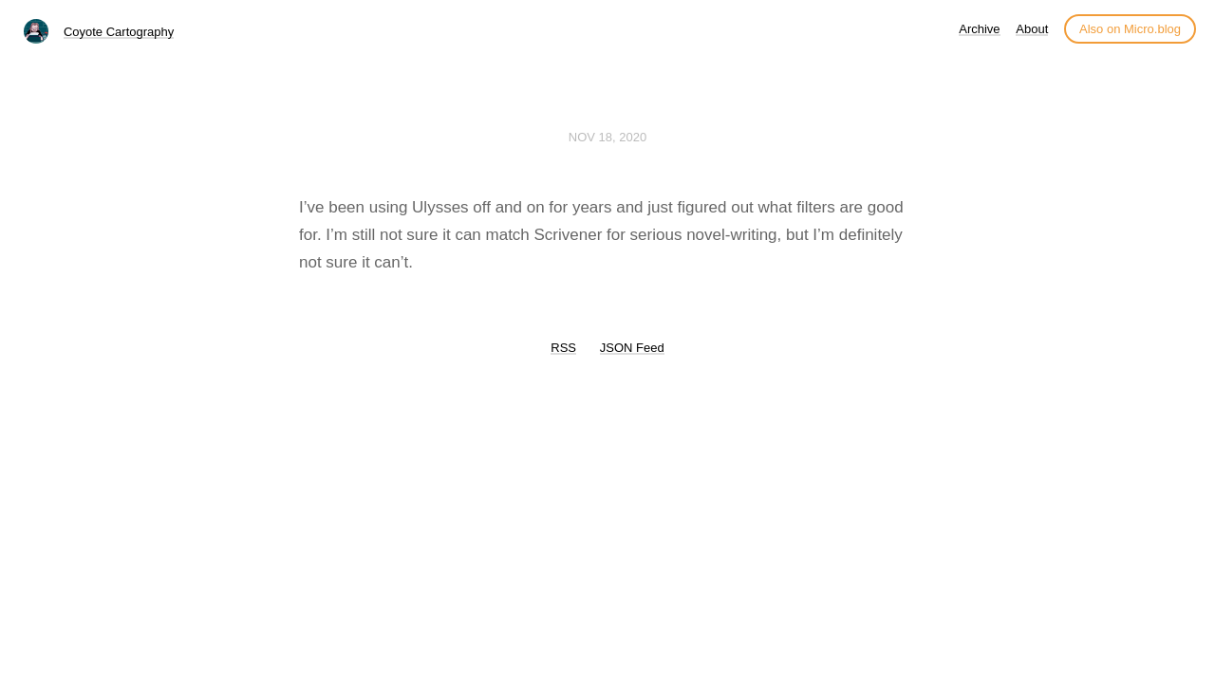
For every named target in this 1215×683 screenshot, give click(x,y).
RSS (563, 348)
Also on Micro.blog (1130, 29)
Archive (979, 29)
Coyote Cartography (119, 32)
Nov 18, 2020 (607, 137)
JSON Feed (632, 348)
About (1032, 29)
